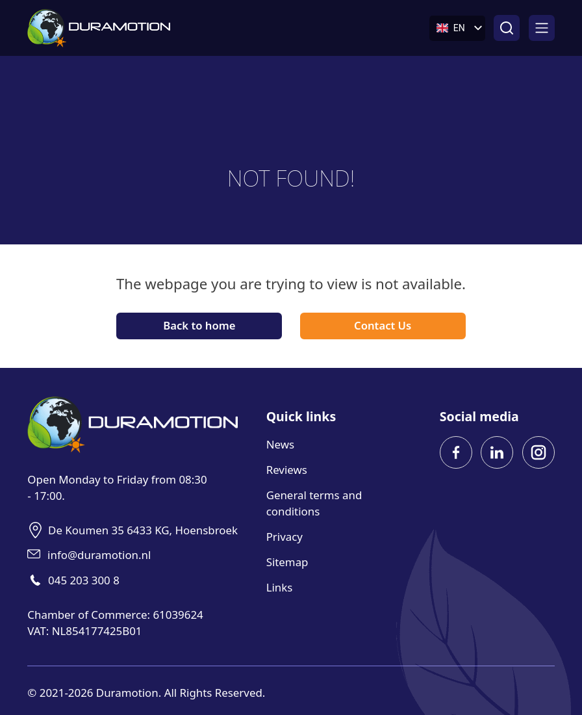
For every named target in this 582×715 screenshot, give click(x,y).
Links (279, 587)
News (280, 444)
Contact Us (382, 325)
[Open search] (507, 28)
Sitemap (287, 561)
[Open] (542, 28)
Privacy (284, 536)
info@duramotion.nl (99, 554)
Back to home (199, 325)
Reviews (286, 469)
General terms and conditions (314, 503)
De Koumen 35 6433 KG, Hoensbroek (143, 530)
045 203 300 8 (84, 580)
